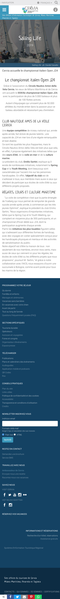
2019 (30, 45)
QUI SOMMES (22, 591)
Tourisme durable (10, 328)
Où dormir (6, 290)
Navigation (8, 3)
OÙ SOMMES (36, 591)
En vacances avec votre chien (15, 305)
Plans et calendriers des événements (18, 362)
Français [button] (46, 3)
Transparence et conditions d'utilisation (19, 403)
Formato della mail (18, 429)
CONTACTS (9, 591)
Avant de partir (9, 308)
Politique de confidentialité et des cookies (20, 396)
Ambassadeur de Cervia (13, 470)
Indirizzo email (8, 418)
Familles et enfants (10, 294)
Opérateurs (7, 331)
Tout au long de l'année (12, 311)
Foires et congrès (10, 338)
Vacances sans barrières (13, 301)
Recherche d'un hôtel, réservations (42, 535)
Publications (7, 358)
